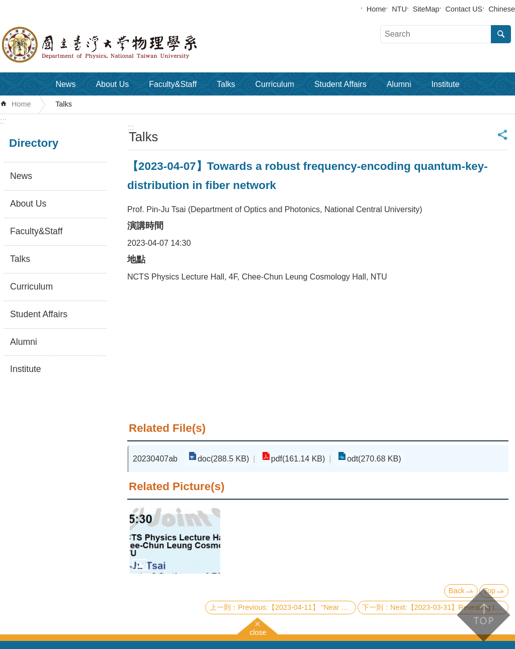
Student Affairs (340, 84)
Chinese (501, 9)
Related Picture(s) (176, 486)
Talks (226, 84)
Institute (446, 84)
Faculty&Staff (173, 84)
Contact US (464, 9)
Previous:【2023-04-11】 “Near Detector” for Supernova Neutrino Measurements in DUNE (297, 607)
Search (501, 34)
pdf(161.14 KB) (295, 458)
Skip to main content (5, 5)
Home (376, 9)
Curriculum (274, 84)
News (65, 84)
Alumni (399, 84)
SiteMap (426, 9)
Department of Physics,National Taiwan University (125, 45)
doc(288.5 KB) (222, 458)
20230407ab (155, 458)
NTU (399, 9)
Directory (33, 143)
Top (489, 591)
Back (457, 591)
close (258, 631)
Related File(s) (167, 428)
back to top (483, 615)
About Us (112, 84)
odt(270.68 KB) (369, 458)
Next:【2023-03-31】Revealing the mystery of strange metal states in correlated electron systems (449, 607)
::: (3, 121)
